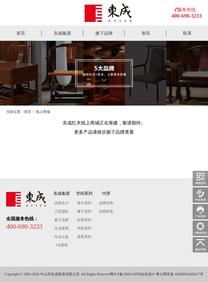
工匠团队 (61, 211)
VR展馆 (62, 245)
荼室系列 (84, 237)
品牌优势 (106, 203)
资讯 (145, 33)
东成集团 (62, 33)
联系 (187, 33)
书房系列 (84, 228)
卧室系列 (84, 220)
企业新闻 (61, 228)
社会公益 (61, 237)
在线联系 (106, 211)
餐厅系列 (84, 211)
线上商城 (43, 112)
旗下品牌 (104, 33)
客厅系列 (84, 203)
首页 (20, 33)
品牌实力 (61, 203)
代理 (106, 193)
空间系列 (84, 193)
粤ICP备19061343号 (125, 274)
